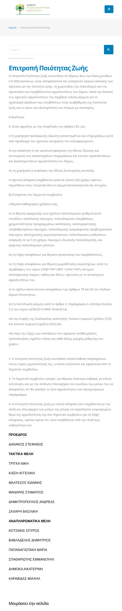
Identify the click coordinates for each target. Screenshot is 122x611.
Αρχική (13, 27)
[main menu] (109, 9)
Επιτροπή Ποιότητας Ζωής (48, 67)
